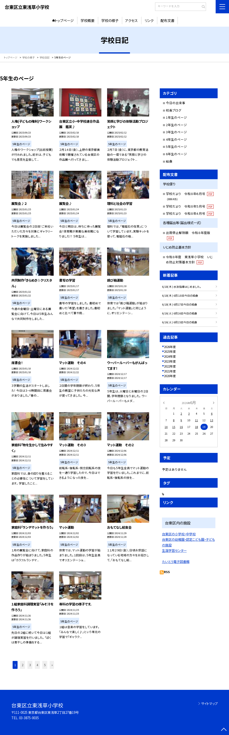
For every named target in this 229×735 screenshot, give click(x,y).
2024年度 (170, 356)
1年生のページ (176, 117)
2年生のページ (176, 124)
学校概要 (87, 20)
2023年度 (170, 361)
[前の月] (163, 402)
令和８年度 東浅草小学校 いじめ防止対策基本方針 (189, 259)
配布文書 (167, 20)
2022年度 (170, 366)
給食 (169, 161)
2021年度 (170, 371)
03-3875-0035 (29, 718)
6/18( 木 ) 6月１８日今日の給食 (180, 295)
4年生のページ (176, 139)
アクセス (131, 20)
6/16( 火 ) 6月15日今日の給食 (179, 322)
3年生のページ (176, 132)
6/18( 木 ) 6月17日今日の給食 (179, 304)
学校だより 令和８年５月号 (190, 206)
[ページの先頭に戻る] (224, 730)
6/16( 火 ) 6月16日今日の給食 (179, 313)
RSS (167, 572)
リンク (149, 20)
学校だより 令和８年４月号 (190, 213)
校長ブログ (173, 110)
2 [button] (22, 665)
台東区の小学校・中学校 (179, 534)
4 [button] (37, 665)
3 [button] (30, 665)
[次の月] (213, 402)
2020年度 (170, 376)
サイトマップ (209, 703)
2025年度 (170, 351)
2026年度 (170, 347)
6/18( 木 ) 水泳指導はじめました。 (181, 287)
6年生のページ (176, 154)
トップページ (64, 20)
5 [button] (45, 665)
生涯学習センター (174, 550)
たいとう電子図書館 (175, 561)
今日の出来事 (175, 102)
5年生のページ (176, 146)
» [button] (52, 665)
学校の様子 (109, 20)
